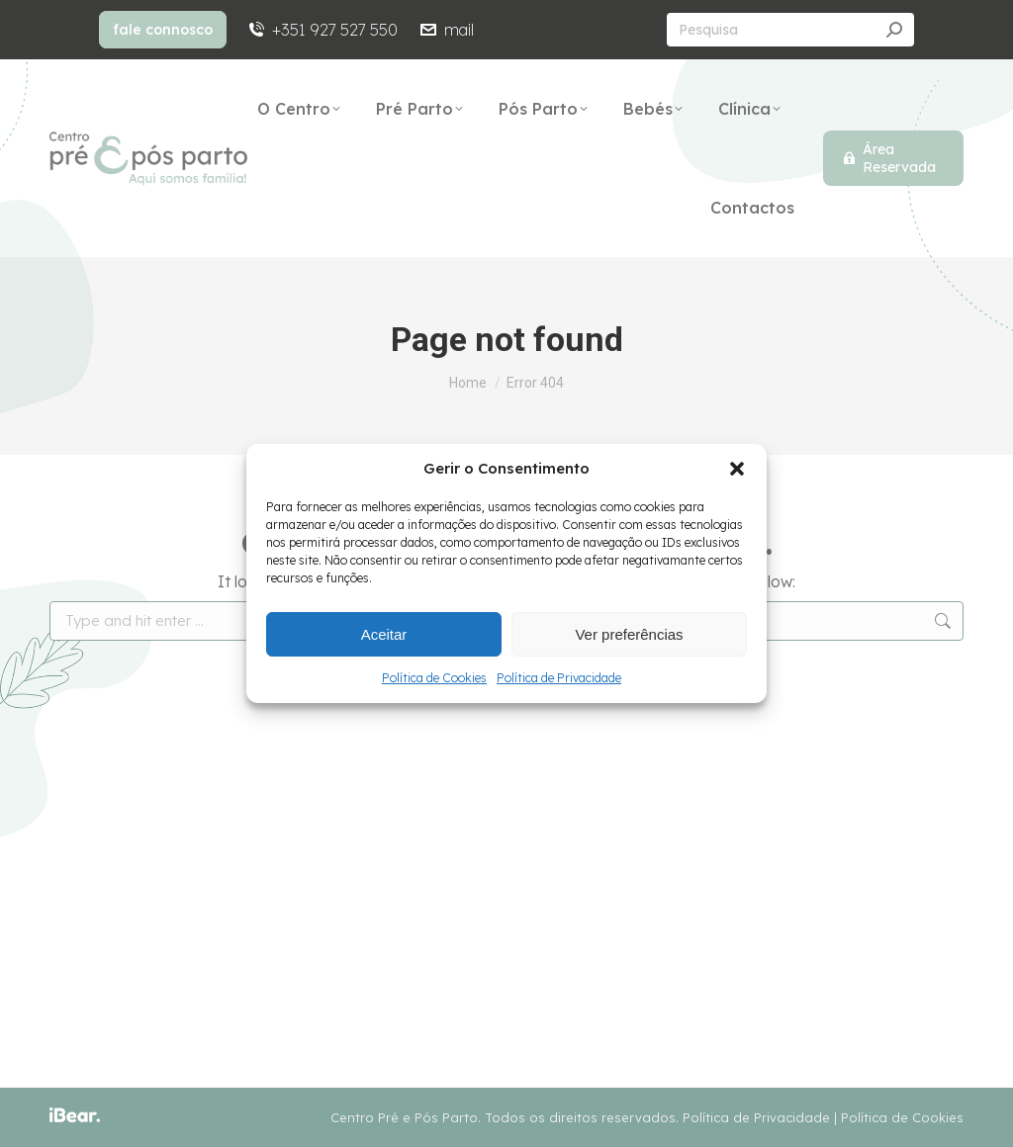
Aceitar (384, 634)
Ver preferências (629, 634)
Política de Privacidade (559, 677)
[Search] (790, 29)
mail (445, 30)
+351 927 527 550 (322, 30)
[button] (737, 469)
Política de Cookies (434, 677)
